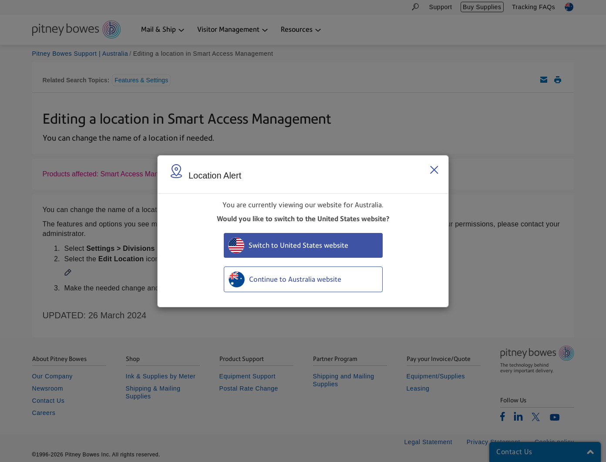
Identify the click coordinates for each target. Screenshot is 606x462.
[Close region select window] (434, 170)
